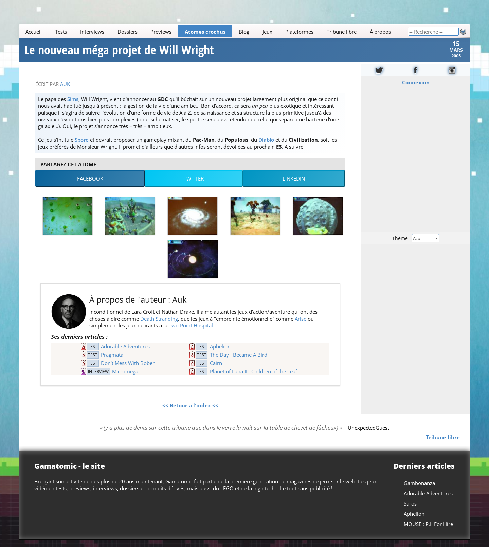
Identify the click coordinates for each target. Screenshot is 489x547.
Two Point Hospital (191, 332)
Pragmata (112, 362)
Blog (244, 31)
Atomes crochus (205, 31)
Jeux (267, 31)
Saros (410, 511)
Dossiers (127, 31)
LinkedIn (294, 186)
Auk (65, 91)
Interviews (92, 31)
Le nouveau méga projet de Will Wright (119, 54)
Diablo (266, 147)
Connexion (416, 89)
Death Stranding (159, 326)
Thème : (415, 245)
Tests (61, 31)
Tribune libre (342, 31)
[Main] (213, 31)
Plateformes (299, 31)
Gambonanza (419, 490)
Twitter (194, 186)
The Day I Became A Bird (238, 362)
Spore (82, 147)
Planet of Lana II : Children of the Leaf (253, 378)
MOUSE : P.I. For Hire (428, 531)
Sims (72, 106)
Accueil (33, 31)
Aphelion (220, 354)
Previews (160, 31)
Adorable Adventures (125, 354)
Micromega (125, 378)
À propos (380, 31)
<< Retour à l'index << (190, 412)
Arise (300, 326)
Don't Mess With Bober (128, 370)
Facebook (90, 186)
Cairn (216, 370)
